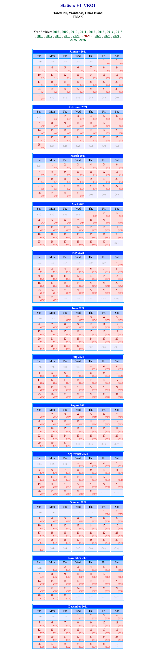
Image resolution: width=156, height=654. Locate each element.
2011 (83, 32)
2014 (110, 32)
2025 (73, 40)
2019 (67, 36)
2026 (82, 40)
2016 (40, 36)
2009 (65, 32)
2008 (56, 32)
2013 (101, 32)
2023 (107, 36)
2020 (76, 36)
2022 (98, 36)
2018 (58, 36)
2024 (116, 36)
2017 (49, 36)
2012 (92, 32)
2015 (119, 32)
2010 (74, 32)
